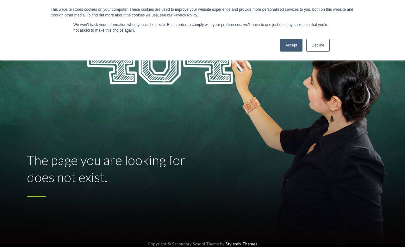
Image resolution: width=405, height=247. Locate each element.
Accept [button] (291, 45)
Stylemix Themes (241, 243)
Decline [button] (318, 45)
